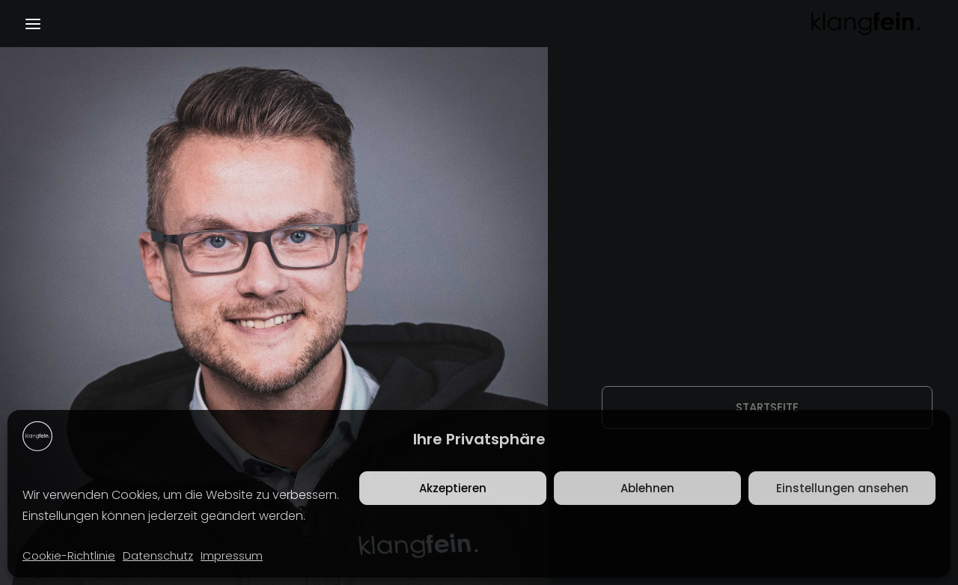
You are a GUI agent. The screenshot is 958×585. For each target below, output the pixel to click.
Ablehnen (647, 488)
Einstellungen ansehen (842, 488)
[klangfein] (865, 23)
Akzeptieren (452, 488)
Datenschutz (158, 555)
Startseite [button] (767, 407)
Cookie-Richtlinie (68, 555)
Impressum (232, 555)
